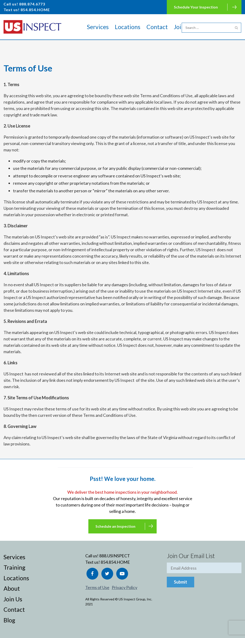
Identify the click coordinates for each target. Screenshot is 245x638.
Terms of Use (97, 587)
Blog (9, 620)
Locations (127, 26)
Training (15, 567)
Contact (157, 26)
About (12, 588)
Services (98, 26)
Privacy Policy (124, 587)
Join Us (13, 599)
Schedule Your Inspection (196, 7)
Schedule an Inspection (115, 526)
